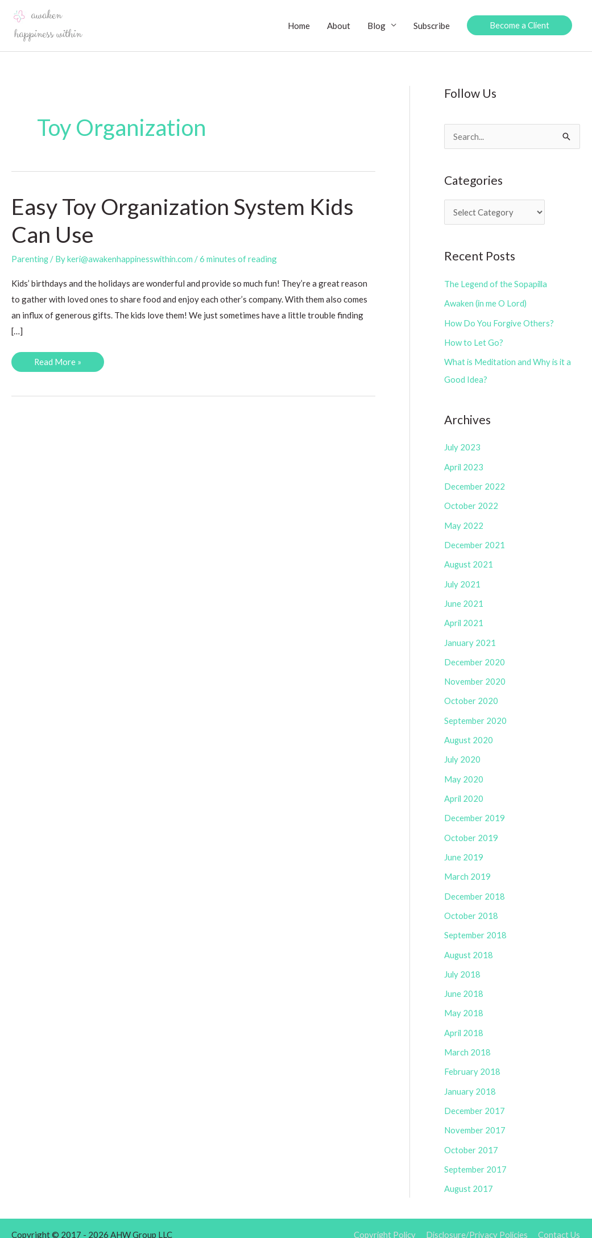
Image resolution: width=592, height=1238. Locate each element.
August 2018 (469, 944)
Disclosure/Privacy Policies (475, 1221)
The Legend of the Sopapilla (496, 284)
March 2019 (467, 868)
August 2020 (469, 733)
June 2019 (463, 849)
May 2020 (463, 772)
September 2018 (475, 926)
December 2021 (474, 542)
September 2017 (475, 1156)
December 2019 (474, 810)
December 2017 (474, 1098)
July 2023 (462, 446)
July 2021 (462, 580)
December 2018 (474, 887)
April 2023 (464, 465)
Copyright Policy (381, 1221)
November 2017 (475, 1117)
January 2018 (470, 1079)
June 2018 (463, 983)
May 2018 (463, 1002)
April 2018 (464, 1021)
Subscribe (430, 25)
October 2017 (471, 1137)
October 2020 (471, 695)
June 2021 (463, 599)
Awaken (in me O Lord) (486, 304)
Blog (375, 25)
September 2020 (475, 714)
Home (298, 25)
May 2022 (463, 522)
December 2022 (474, 484)
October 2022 (471, 503)
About (337, 25)
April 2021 (464, 619)
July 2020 (462, 753)
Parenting (30, 259)
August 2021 (469, 561)
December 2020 (474, 657)
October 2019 (471, 830)
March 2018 (467, 1041)
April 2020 (464, 791)
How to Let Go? (473, 342)
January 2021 (470, 637)
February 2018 (472, 1060)
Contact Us (560, 1221)
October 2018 (471, 906)
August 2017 (469, 1175)
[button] (519, 26)
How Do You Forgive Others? (499, 322)
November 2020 (475, 676)
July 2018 (462, 964)
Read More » (59, 364)
